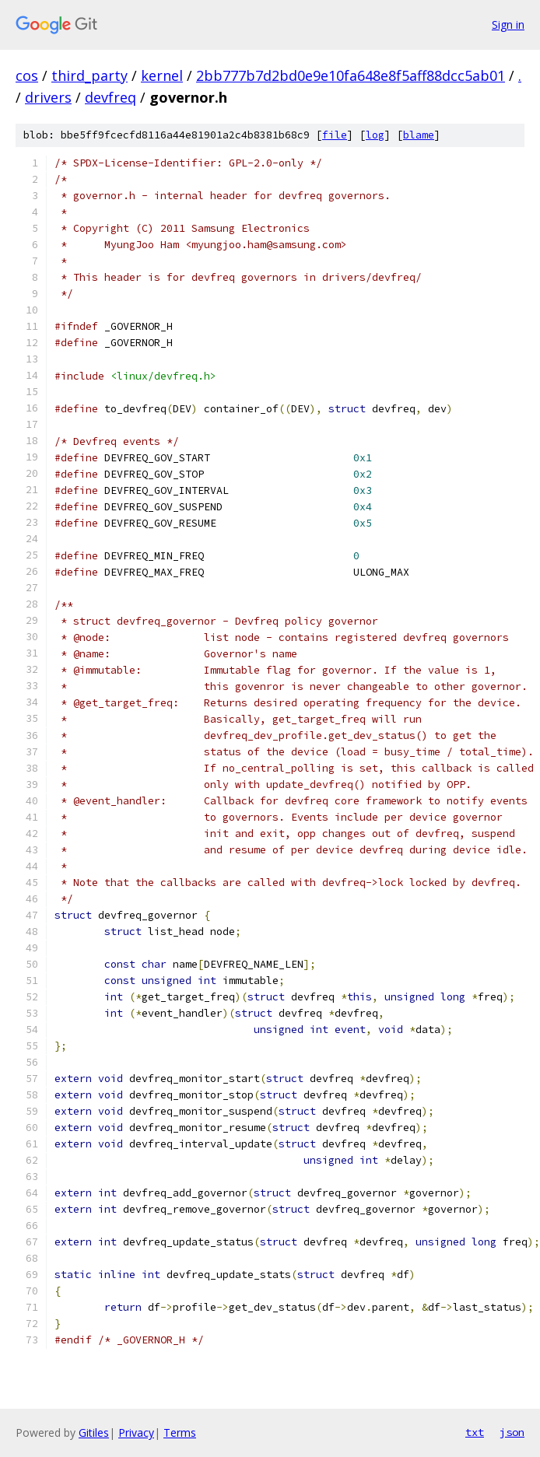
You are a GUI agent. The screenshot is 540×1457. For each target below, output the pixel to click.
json (512, 1432)
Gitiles (94, 1432)
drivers (48, 97)
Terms (179, 1432)
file (334, 135)
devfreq (110, 97)
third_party (89, 75)
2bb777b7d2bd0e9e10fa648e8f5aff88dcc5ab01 (350, 75)
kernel (162, 75)
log (375, 135)
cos (27, 75)
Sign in (508, 24)
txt (474, 1432)
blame (418, 135)
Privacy (136, 1432)
